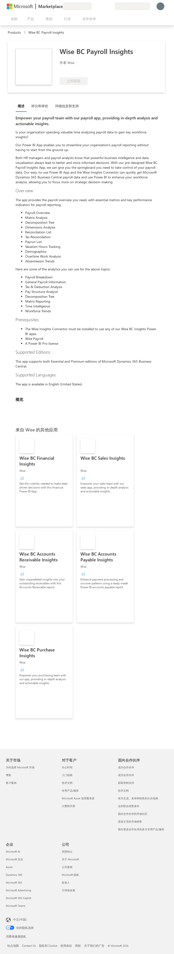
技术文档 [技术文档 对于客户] (67, 783)
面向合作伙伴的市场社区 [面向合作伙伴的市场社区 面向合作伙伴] (132, 814)
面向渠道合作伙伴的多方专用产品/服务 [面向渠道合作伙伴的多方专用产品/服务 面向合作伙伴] (141, 829)
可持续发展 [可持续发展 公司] (68, 890)
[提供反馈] (93, 6)
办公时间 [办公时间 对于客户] (67, 767)
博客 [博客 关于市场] (8, 775)
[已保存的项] (105, 6)
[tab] (22, 105)
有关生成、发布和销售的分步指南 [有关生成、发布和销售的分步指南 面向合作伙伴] (138, 798)
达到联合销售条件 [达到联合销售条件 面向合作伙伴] (128, 806)
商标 (78, 945)
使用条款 (66, 945)
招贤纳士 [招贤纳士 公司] (67, 851)
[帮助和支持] (99, 6)
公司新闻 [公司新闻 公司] (67, 867)
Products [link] (14, 32)
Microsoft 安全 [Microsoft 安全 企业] (14, 859)
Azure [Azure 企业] (9, 867)
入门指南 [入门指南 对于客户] (67, 775)
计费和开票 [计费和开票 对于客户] (68, 806)
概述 (21, 106)
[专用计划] (111, 6)
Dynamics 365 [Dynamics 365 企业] (14, 875)
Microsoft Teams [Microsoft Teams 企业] (15, 906)
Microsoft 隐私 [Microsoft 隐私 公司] (70, 875)
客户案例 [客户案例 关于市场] (11, 783)
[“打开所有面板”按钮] (13, 19)
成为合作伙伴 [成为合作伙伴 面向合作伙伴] (126, 767)
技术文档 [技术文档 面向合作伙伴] (123, 790)
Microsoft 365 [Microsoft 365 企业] (14, 882)
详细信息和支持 (67, 106)
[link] (44, 481)
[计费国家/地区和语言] (132, 6)
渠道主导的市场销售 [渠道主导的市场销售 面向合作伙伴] (130, 821)
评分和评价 (39, 106)
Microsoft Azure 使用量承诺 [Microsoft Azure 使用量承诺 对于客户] (78, 798)
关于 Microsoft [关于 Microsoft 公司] (70, 859)
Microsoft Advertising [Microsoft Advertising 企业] (18, 890)
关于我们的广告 (94, 945)
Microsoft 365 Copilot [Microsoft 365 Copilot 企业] (18, 898)
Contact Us (29, 945)
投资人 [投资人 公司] (66, 882)
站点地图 (13, 945)
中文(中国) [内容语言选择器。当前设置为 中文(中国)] (20, 919)
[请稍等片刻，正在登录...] (160, 6)
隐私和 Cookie (48, 945)
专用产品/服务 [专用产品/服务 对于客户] (70, 790)
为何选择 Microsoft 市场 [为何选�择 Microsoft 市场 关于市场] (20, 767)
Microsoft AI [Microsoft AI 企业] (13, 851)
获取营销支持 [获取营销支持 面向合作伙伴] (126, 783)
